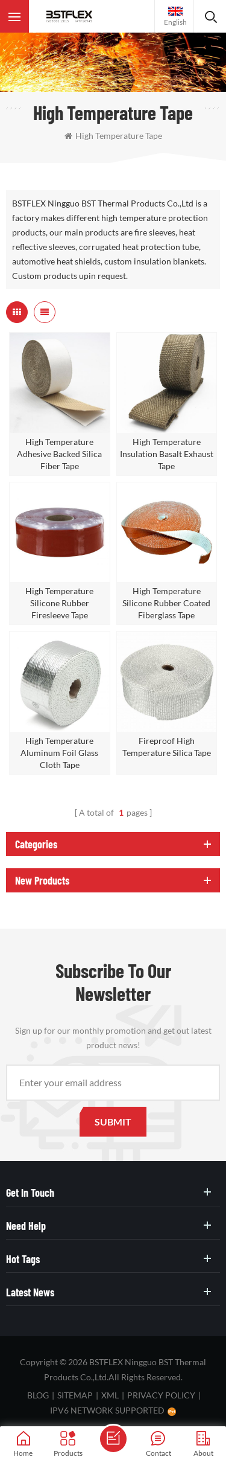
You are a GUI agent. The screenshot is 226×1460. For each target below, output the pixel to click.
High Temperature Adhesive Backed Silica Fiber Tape (59, 454)
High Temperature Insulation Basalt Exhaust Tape (166, 454)
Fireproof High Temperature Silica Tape (166, 746)
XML (110, 1395)
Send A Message (113, 1439)
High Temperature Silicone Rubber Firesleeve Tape (59, 603)
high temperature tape (113, 135)
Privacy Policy (161, 1395)
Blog (38, 1395)
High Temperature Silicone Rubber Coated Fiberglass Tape (166, 603)
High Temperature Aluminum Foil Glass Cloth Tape (59, 752)
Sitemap (75, 1395)
